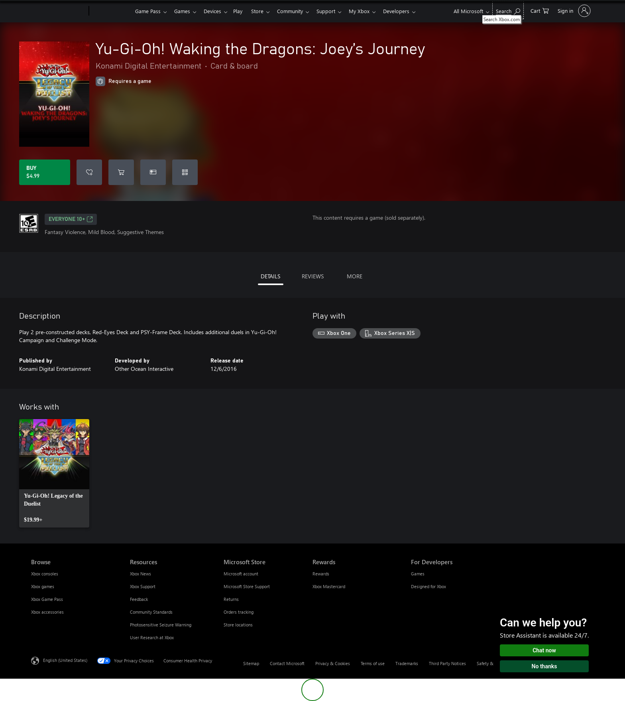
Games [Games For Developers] (418, 573)
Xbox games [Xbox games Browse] (42, 586)
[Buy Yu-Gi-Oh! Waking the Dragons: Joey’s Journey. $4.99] (44, 172)
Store (263, 11)
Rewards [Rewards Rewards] (320, 573)
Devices (215, 11)
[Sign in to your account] (573, 10)
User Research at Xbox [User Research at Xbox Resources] (152, 637)
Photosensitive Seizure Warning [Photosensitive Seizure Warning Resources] (160, 624)
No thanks (544, 666)
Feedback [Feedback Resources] (139, 599)
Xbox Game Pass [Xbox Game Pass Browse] (47, 599)
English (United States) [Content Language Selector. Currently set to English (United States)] (65, 660)
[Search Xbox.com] (508, 10)
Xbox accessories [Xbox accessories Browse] (47, 611)
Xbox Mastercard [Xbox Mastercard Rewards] (328, 586)
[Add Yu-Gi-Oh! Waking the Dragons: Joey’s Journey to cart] (121, 172)
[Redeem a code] (185, 172)
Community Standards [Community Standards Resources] (151, 611)
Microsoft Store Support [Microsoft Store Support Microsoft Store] (247, 586)
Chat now (544, 650)
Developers (409, 11)
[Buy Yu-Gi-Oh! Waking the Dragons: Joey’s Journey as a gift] (153, 172)
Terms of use (373, 663)
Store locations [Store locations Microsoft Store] (238, 624)
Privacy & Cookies (332, 663)
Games (184, 11)
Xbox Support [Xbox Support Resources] (142, 586)
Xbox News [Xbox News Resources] (140, 573)
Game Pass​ (148, 11)
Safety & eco (489, 663)
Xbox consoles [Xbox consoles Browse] (44, 573)
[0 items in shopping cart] (540, 10)
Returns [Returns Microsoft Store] (231, 599)
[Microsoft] (58, 11)
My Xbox (370, 11)
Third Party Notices (447, 663)
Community (298, 11)
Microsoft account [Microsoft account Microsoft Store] (241, 573)
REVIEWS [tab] (313, 276)
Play (242, 11)
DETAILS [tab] (270, 276)
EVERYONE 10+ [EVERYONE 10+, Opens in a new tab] (71, 219)
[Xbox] (111, 11)
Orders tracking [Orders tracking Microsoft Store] (239, 611)
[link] (54, 473)
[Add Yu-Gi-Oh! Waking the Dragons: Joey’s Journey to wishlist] (89, 172)
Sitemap (251, 663)
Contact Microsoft (287, 663)
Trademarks (406, 663)
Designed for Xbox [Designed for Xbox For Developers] (428, 586)
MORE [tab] (354, 276)
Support (335, 11)
